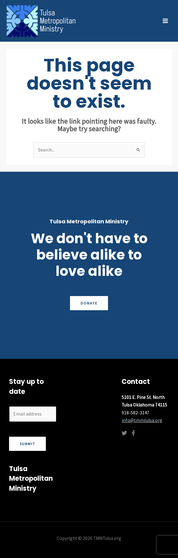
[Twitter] (124, 433)
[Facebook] (133, 433)
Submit (27, 443)
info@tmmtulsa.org (142, 420)
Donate (89, 303)
